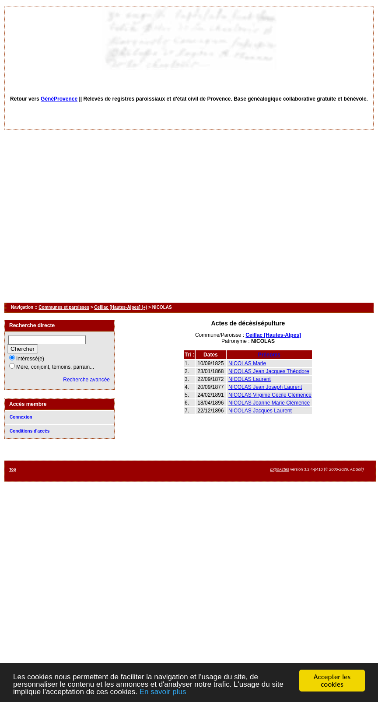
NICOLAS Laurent (249, 379)
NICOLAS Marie (247, 363)
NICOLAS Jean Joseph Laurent (265, 387)
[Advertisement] (82, 216)
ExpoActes (279, 469)
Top (12, 469)
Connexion (21, 417)
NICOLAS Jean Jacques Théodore (268, 371)
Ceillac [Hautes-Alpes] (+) (120, 307)
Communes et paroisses (63, 307)
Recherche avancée (86, 380)
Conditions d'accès (29, 431)
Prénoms (269, 355)
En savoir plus (163, 692)
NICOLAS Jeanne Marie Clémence (269, 403)
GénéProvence (59, 99)
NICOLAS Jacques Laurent (260, 411)
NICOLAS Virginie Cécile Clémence (270, 395)
